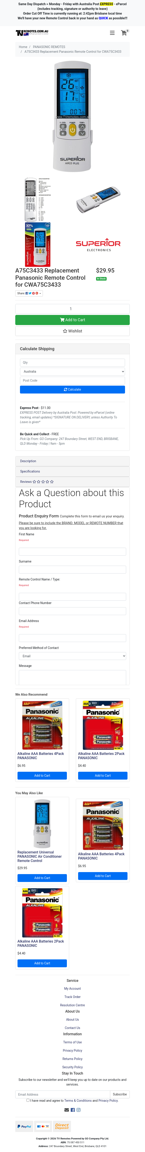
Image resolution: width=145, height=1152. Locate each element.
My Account (72, 988)
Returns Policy (72, 1059)
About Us (72, 1019)
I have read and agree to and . (72, 1100)
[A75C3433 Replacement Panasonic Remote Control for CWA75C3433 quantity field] (72, 309)
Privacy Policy (72, 1050)
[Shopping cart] (124, 33)
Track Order (72, 997)
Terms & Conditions (78, 1100)
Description (28, 461)
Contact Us (72, 1028)
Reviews (37, 482)
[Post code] (72, 381)
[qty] (72, 363)
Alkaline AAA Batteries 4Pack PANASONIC (41, 756)
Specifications (30, 471)
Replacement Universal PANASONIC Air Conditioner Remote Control (40, 856)
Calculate (72, 389)
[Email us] (66, 1110)
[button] (72, 331)
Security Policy (72, 1067)
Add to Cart (72, 320)
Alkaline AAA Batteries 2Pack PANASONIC (101, 756)
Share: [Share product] (28, 293)
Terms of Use (72, 1042)
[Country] (72, 372)
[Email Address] (62, 1094)
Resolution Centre (72, 1005)
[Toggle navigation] (112, 33)
